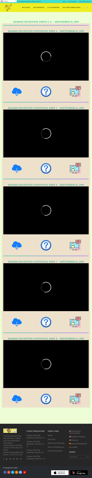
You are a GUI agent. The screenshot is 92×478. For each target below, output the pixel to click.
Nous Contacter (72, 1)
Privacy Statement (55, 451)
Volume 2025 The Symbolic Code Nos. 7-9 (36, 457)
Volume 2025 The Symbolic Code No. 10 (35, 451)
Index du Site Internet (85, 1)
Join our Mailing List (56, 447)
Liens (64, 1)
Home (50, 435)
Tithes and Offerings (56, 443)
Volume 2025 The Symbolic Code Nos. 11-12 (36, 444)
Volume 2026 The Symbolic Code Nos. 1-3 (36, 436)
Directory (51, 439)
